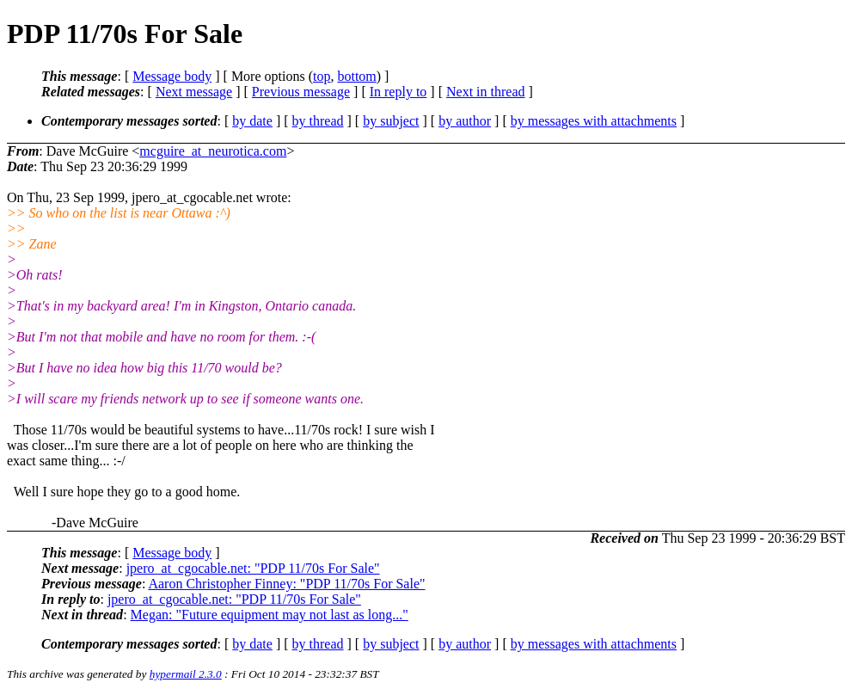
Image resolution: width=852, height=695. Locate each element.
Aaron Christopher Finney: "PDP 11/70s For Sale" (286, 583)
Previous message (301, 91)
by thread (318, 121)
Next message (194, 91)
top (321, 76)
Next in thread (485, 91)
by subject (391, 121)
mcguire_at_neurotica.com (212, 151)
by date (252, 121)
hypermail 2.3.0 (186, 673)
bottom (356, 76)
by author (464, 121)
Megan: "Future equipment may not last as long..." (269, 614)
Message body (171, 76)
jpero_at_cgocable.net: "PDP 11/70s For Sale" (253, 568)
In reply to (398, 91)
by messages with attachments (594, 121)
